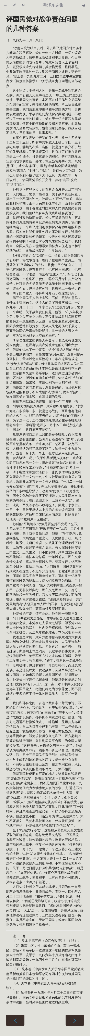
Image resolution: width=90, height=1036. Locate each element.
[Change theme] (14, 5)
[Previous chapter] (15, 1020)
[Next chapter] (75, 1020)
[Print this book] (84, 5)
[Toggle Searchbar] (23, 5)
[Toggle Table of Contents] (5, 5)
